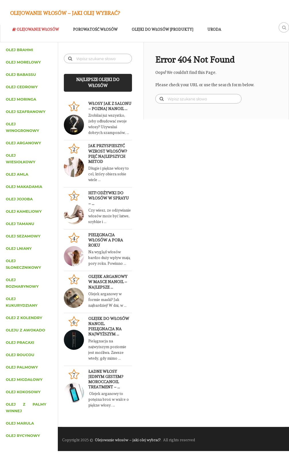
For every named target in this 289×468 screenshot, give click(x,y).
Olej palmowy (22, 367)
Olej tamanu (20, 223)
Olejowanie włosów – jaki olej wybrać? (65, 13)
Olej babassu (21, 74)
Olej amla (17, 174)
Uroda (214, 29)
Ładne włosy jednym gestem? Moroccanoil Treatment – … (105, 379)
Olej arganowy (23, 143)
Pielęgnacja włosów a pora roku (105, 240)
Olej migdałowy (24, 379)
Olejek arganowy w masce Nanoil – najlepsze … (107, 281)
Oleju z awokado (25, 330)
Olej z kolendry (24, 317)
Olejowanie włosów (35, 29)
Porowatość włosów (95, 29)
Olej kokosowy (23, 392)
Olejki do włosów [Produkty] (162, 29)
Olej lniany (19, 248)
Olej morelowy (23, 62)
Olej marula (20, 423)
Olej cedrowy (22, 87)
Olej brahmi (19, 49)
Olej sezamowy (23, 236)
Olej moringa (21, 99)
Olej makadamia (24, 186)
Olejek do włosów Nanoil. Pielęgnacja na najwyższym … (108, 326)
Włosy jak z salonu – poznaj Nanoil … (109, 106)
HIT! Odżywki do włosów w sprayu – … (108, 198)
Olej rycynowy (23, 435)
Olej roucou (20, 354)
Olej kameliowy (24, 211)
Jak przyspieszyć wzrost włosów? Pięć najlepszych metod (107, 153)
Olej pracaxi (20, 342)
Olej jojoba (19, 199)
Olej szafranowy (25, 111)
